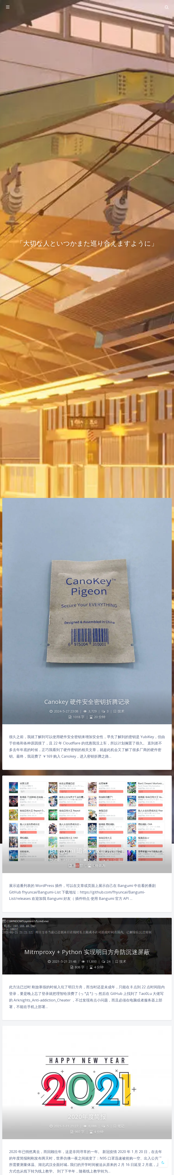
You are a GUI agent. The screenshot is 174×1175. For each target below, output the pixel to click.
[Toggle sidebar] (7, 7)
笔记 (121, 1126)
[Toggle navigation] (166, 7)
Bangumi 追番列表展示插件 (87, 850)
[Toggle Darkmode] (163, 1162)
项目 (121, 860)
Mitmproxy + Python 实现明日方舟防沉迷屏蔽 (87, 952)
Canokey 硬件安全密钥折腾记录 (87, 702)
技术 (121, 711)
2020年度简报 (87, 1116)
